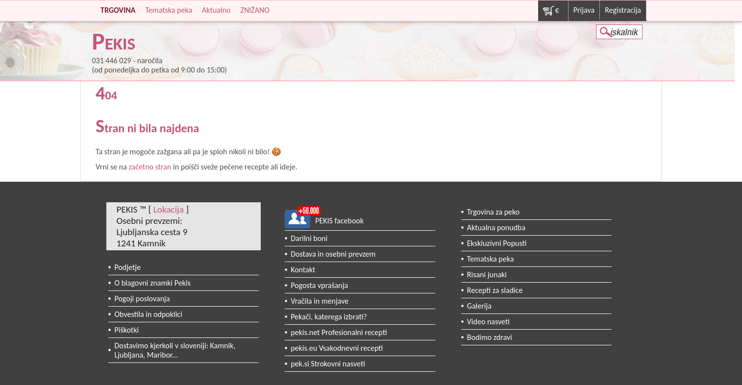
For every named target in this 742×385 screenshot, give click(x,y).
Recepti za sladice (495, 290)
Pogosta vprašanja (319, 285)
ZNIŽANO (254, 10)
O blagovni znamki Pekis (152, 283)
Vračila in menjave (319, 301)
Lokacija (168, 209)
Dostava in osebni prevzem (333, 254)
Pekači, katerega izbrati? (329, 316)
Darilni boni (309, 238)
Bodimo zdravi (489, 337)
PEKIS (113, 43)
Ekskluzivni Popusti (497, 243)
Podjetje (127, 267)
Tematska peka (169, 10)
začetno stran (149, 166)
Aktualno (216, 10)
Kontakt (303, 269)
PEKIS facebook (339, 220)
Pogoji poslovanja (142, 298)
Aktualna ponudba (496, 227)
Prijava (583, 10)
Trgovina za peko (493, 212)
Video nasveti (488, 321)
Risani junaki (487, 274)
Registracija (623, 10)
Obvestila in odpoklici (148, 314)
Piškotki (126, 330)
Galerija (479, 306)
